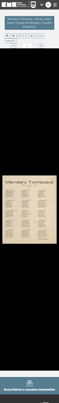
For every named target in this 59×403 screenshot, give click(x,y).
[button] (42, 5)
